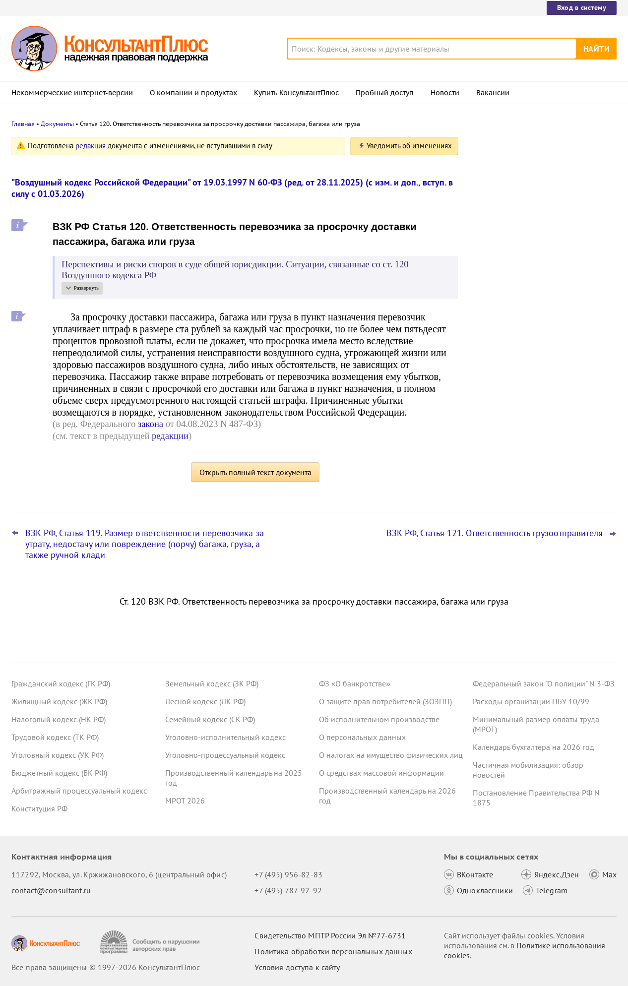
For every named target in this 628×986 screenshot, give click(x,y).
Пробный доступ (385, 92)
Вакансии (492, 92)
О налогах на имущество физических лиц (391, 755)
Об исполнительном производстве (379, 719)
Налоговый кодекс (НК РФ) (58, 719)
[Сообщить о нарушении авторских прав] (151, 942)
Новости (445, 92)
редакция (90, 145)
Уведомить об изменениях (409, 145)
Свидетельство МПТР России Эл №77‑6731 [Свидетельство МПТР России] (330, 935)
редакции (170, 436)
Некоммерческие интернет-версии (72, 92)
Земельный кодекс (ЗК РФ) (211, 683)
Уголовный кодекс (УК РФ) (57, 755)
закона (150, 424)
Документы (57, 123)
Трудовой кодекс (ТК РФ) (55, 737)
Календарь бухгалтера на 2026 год (533, 747)
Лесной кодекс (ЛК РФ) (205, 701)
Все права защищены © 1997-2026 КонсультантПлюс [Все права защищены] (105, 967)
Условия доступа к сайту (297, 967)
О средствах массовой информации (381, 773)
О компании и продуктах (193, 92)
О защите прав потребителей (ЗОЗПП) (385, 701)
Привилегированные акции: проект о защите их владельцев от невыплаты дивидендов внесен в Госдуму (539, 248)
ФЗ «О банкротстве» (354, 683)
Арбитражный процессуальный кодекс (79, 791)
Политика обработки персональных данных (333, 951)
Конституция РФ (39, 808)
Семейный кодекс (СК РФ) (210, 719)
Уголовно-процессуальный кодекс (225, 755)
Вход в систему (581, 7)
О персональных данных (362, 737)
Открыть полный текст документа (255, 472)
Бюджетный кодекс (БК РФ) (59, 773)
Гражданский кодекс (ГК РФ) (60, 683)
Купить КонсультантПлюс (296, 92)
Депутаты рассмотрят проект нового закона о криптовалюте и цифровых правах (539, 194)
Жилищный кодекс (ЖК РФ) (59, 701)
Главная (23, 123)
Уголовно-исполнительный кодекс (225, 737)
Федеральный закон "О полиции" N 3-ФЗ (544, 683)
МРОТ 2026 (185, 800)
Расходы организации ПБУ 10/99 (531, 701)
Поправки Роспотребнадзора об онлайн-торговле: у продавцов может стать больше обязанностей (540, 356)
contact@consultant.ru (51, 890)
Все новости (498, 388)
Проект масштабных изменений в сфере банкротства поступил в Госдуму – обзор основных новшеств (543, 302)
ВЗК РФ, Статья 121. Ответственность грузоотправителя (494, 533)
